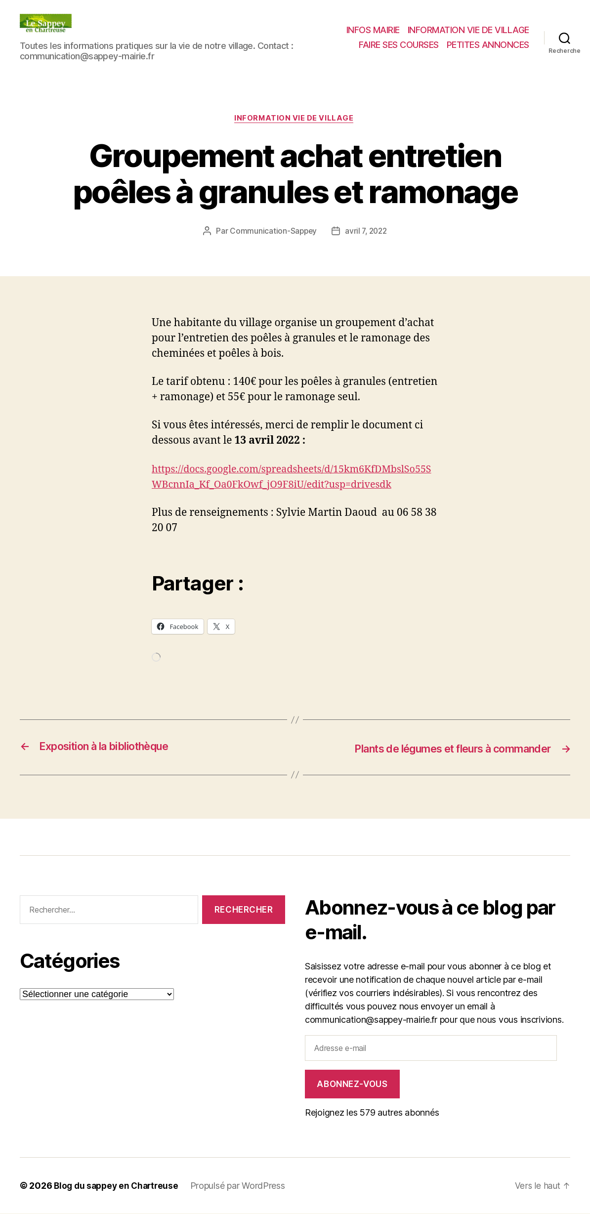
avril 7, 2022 (366, 232)
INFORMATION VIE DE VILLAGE (468, 30)
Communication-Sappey (272, 232)
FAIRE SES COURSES (399, 45)
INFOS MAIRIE (373, 30)
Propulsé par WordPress (243, 1186)
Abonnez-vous (352, 1084)
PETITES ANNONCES (488, 45)
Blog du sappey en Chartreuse (118, 1186)
